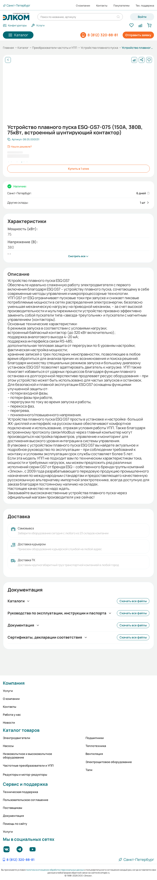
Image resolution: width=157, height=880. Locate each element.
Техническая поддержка (20, 792)
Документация (13, 816)
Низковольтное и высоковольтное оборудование (27, 755)
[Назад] (8, 60)
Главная (8, 47)
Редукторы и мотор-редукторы (25, 774)
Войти (142, 17)
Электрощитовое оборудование (109, 762)
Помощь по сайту (15, 823)
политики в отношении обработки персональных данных (55, 869)
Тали (89, 770)
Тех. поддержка (145, 5)
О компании (83, 5)
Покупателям (121, 5)
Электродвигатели (16, 738)
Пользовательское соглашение (25, 800)
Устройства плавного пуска (99, 47)
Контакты (101, 5)
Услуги (8, 691)
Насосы (8, 746)
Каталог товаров (21, 730)
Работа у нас (12, 714)
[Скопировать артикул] (23, 139)
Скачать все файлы (133, 601)
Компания (14, 683)
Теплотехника (96, 746)
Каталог (23, 47)
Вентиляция (94, 754)
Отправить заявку (138, 35)
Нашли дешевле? (19, 146)
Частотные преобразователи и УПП (28, 765)
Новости (9, 722)
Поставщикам (12, 808)
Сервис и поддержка (25, 784)
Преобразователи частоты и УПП (54, 47)
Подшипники (95, 738)
